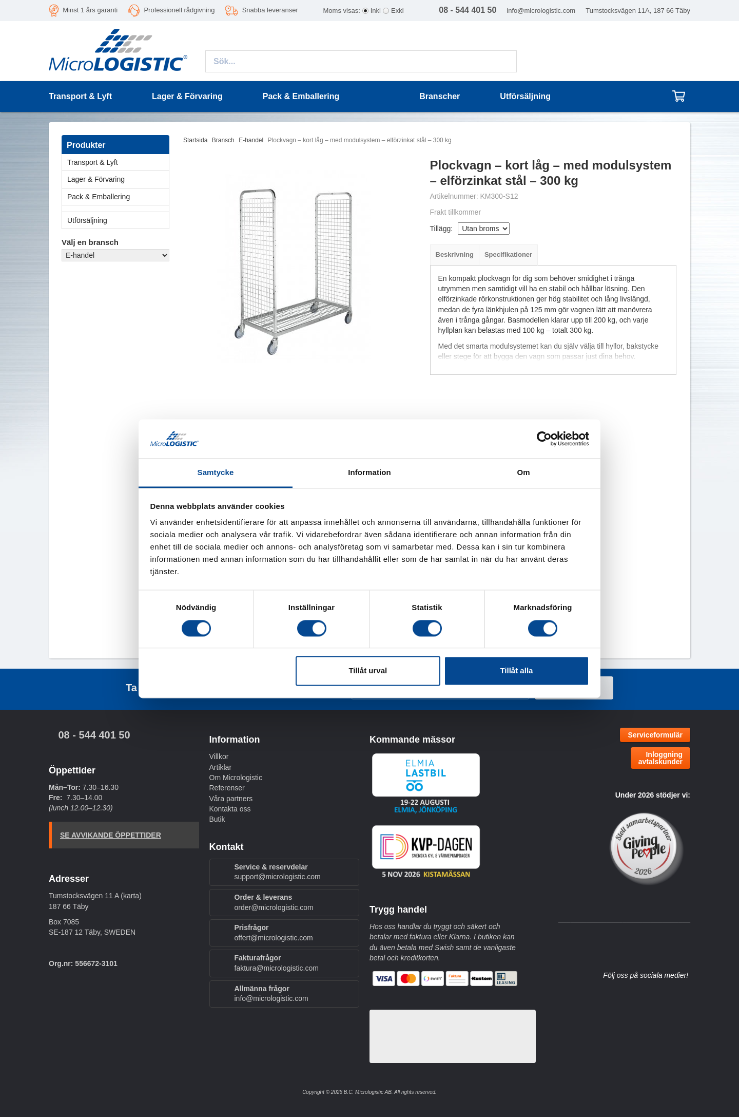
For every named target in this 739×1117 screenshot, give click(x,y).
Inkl (376, 10)
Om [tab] (523, 472)
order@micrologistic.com (274, 907)
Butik (217, 819)
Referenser (227, 788)
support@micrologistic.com (278, 877)
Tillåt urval (367, 671)
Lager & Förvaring (118, 179)
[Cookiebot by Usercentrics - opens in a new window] (544, 438)
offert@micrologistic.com (274, 938)
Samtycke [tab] (216, 472)
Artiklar (220, 767)
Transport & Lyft (118, 162)
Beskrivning (455, 254)
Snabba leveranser (270, 10)
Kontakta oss (230, 809)
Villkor (219, 756)
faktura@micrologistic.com (277, 968)
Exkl (397, 10)
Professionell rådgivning (179, 10)
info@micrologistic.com (541, 10)
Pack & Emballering (118, 197)
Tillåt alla (516, 671)
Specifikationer (508, 254)
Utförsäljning (525, 96)
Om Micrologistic (235, 777)
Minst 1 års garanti (90, 10)
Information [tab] (369, 472)
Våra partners (231, 798)
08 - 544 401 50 (94, 735)
